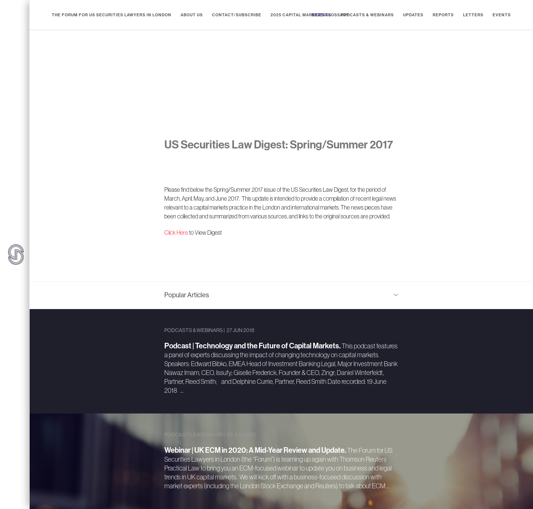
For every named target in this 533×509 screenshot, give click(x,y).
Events (502, 15)
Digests (321, 15)
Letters (473, 15)
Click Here (176, 232)
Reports (443, 15)
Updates (413, 15)
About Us (192, 15)
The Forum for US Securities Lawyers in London (111, 15)
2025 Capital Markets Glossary (310, 15)
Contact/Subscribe (236, 15)
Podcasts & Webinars (367, 15)
